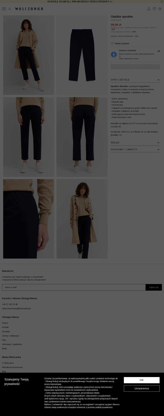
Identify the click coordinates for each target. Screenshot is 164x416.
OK (142, 380)
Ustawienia (142, 388)
